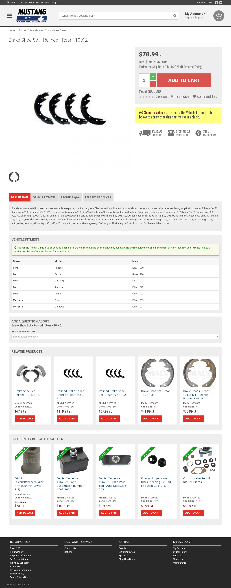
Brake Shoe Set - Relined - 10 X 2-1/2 (27, 392)
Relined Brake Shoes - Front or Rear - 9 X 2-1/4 (71, 394)
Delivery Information (20, 570)
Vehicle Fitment (44, 197)
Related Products (98, 197)
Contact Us (32, 2)
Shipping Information (21, 555)
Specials (123, 555)
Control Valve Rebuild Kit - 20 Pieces (197, 480)
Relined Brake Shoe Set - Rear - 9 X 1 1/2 (112, 392)
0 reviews (161, 96)
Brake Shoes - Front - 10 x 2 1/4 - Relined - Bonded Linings (197, 394)
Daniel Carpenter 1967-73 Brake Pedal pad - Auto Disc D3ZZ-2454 (113, 483)
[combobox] (115, 336)
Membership (179, 562)
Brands (122, 548)
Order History (180, 552)
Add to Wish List (205, 96)
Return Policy (16, 552)
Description (19, 197)
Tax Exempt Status (19, 559)
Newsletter (178, 559)
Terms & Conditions (20, 577)
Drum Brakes (36, 30)
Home (12, 30)
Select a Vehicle (154, 112)
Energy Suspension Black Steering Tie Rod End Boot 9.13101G (156, 481)
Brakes (22, 30)
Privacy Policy (17, 573)
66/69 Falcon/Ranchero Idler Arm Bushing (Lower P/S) (29, 483)
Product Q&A (70, 197)
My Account (179, 548)
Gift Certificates (127, 552)
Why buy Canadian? (20, 562)
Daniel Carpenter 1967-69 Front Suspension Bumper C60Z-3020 (70, 483)
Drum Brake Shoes (56, 30)
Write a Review (180, 96)
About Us (15, 566)
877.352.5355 (15, 2)
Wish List (178, 555)
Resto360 (15, 548)
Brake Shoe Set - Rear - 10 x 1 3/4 (155, 392)
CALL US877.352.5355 (209, 133)
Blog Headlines (127, 559)
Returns (68, 552)
